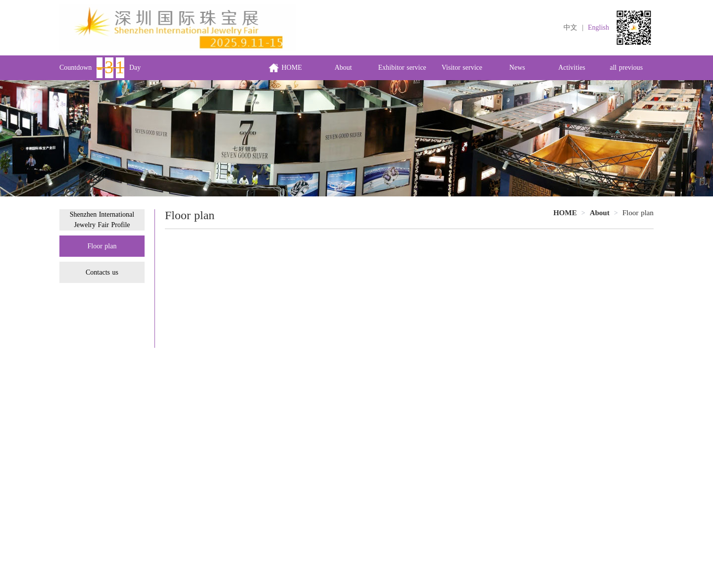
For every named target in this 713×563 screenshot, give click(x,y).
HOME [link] (565, 213)
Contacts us (102, 272)
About (343, 67)
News (517, 67)
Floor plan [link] (638, 213)
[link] (600, 213)
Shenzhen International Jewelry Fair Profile (102, 220)
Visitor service (462, 67)
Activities (572, 67)
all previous (626, 67)
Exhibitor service (402, 67)
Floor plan (102, 246)
